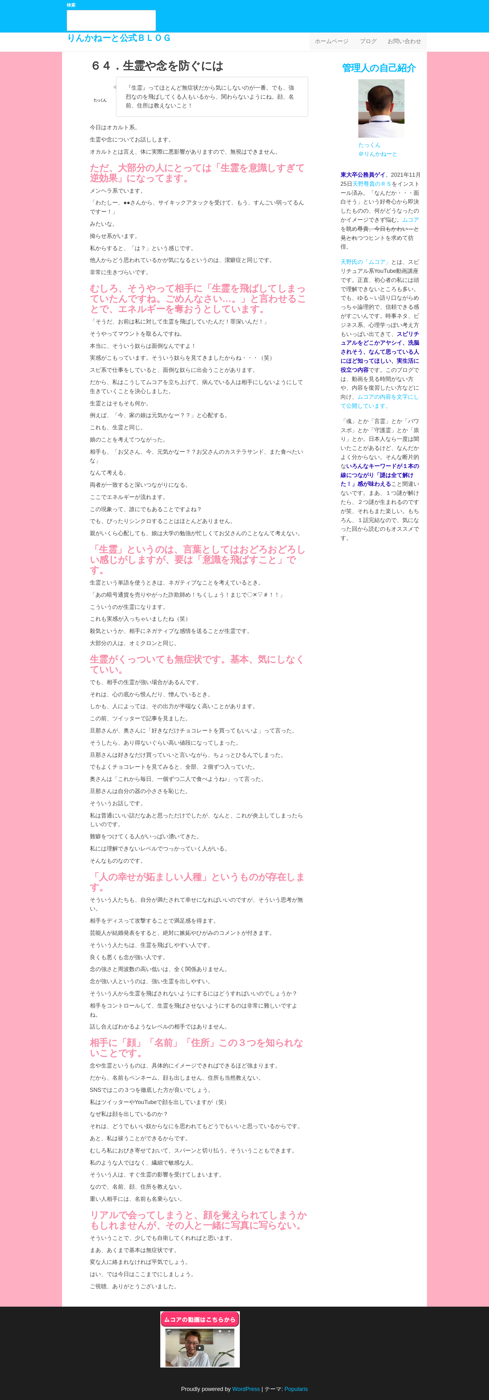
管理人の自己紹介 (380, 68)
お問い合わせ (405, 42)
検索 (71, 4)
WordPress (246, 1389)
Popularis (296, 1389)
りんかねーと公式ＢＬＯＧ (119, 38)
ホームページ (336, 42)
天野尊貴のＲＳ (372, 184)
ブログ (370, 42)
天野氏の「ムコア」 (366, 262)
